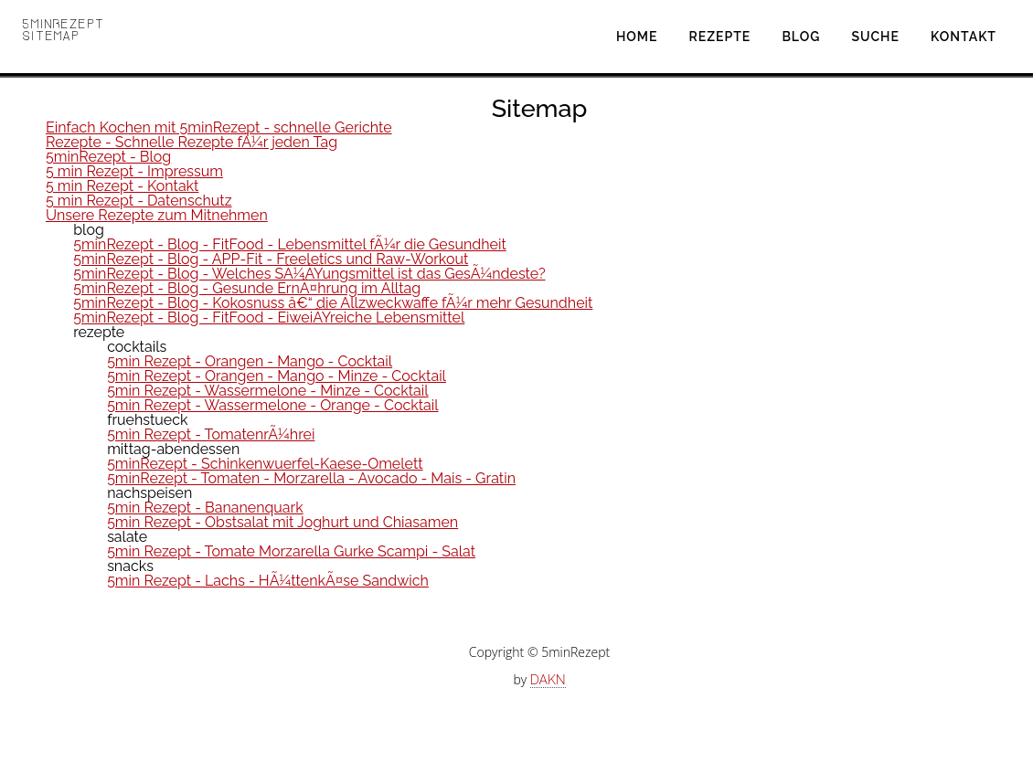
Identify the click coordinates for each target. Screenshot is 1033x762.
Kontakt (963, 36)
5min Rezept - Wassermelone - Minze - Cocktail (268, 390)
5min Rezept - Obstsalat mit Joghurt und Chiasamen (282, 522)
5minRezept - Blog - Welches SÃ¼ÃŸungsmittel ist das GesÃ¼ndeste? (309, 273)
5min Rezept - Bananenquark (205, 507)
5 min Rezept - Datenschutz (139, 200)
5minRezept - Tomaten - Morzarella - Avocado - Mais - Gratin (311, 478)
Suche (875, 36)
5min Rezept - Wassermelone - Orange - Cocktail (272, 405)
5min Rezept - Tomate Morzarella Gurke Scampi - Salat (291, 551)
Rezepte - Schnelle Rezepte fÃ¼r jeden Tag (191, 142)
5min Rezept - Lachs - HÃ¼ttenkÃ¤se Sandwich (268, 580)
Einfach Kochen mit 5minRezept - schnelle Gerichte (219, 127)
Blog (801, 36)
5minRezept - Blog (108, 156)
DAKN (548, 679)
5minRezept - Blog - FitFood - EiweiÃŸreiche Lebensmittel (268, 317)
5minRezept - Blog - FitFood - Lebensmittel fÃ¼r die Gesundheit (289, 244)
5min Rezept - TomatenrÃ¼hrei (210, 434)
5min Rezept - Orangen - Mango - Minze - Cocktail (276, 376)
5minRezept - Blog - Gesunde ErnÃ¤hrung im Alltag (247, 288)
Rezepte (720, 36)
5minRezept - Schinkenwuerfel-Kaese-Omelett (265, 463)
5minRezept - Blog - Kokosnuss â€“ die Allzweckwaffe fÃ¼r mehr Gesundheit (332, 303)
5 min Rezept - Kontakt (122, 186)
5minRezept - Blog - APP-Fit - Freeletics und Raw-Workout (270, 259)
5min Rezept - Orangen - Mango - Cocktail (249, 361)
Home (637, 36)
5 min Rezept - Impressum (134, 171)
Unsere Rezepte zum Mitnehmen (157, 215)
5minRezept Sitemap (64, 29)
